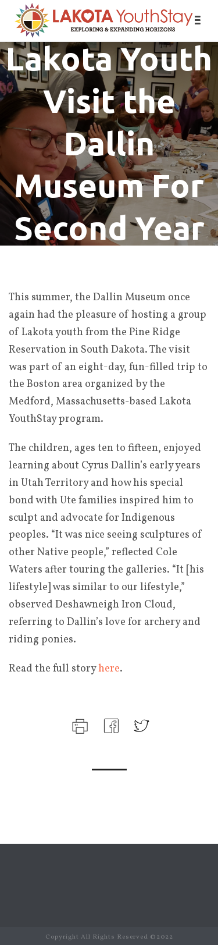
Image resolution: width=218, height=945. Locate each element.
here (109, 669)
